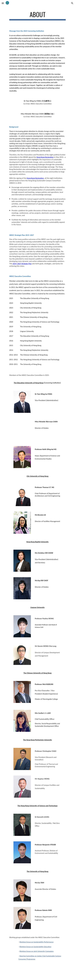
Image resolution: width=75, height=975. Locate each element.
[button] (3, 3)
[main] (37, 15)
